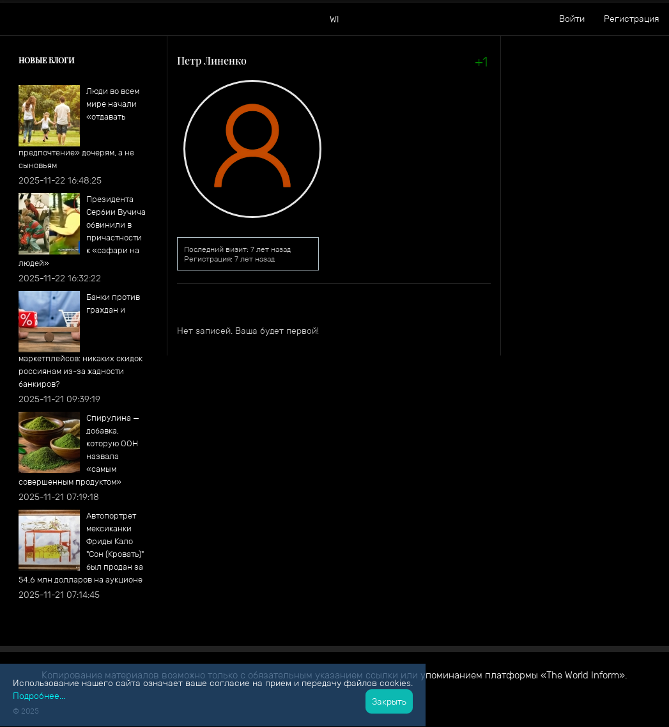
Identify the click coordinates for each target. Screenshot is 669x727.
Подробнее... (39, 695)
